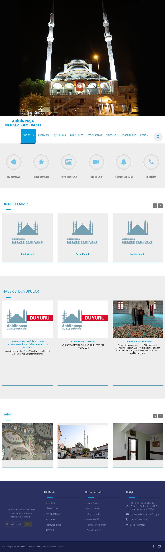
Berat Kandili (82, 254)
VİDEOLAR (50, 519)
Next (160, 205)
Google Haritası (137, 524)
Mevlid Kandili (137, 254)
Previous (155, 205)
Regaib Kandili (94, 530)
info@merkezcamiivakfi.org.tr (145, 514)
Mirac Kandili (93, 519)
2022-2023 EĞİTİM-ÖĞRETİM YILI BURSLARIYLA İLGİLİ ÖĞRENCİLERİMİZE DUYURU (27, 344)
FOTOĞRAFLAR (53, 514)
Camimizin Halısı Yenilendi (138, 341)
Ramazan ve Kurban (96, 524)
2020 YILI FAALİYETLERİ (83, 341)
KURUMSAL (51, 503)
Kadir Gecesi (27, 254)
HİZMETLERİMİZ (53, 524)
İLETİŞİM (50, 530)
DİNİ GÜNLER (52, 508)
